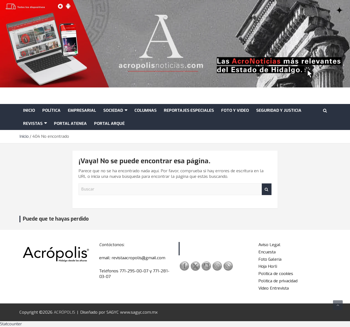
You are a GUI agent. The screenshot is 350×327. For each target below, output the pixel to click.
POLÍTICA (51, 110)
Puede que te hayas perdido (56, 218)
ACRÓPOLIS (64, 312)
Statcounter (11, 324)
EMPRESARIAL (82, 110)
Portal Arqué (109, 123)
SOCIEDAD (113, 110)
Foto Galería (269, 259)
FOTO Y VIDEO (235, 110)
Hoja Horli (267, 266)
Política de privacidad (278, 281)
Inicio (29, 110)
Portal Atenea (70, 123)
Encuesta (267, 252)
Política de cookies (275, 273)
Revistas (33, 123)
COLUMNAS (145, 110)
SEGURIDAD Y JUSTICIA (278, 110)
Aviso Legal (269, 245)
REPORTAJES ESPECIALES (189, 110)
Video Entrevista (273, 288)
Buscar (266, 189)
